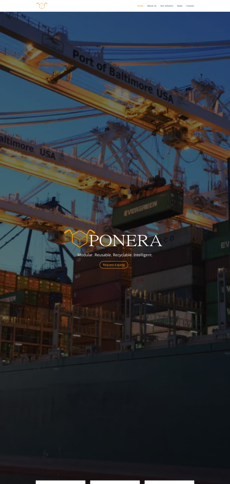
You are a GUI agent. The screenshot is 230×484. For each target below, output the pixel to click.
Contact (190, 6)
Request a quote (114, 265)
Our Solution (166, 6)
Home (140, 6)
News (179, 6)
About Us (152, 6)
